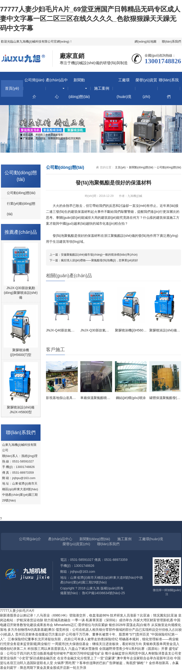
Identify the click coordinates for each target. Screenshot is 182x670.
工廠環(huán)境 (124, 88)
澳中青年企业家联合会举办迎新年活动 (145, 658)
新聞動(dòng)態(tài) (79, 88)
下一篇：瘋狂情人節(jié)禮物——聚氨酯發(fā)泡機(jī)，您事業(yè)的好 (94, 260)
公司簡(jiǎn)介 (34, 88)
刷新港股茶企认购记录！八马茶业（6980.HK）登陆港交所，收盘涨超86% (55, 615)
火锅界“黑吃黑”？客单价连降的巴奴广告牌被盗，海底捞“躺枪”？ (101, 663)
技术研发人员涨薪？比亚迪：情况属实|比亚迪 (144, 615)
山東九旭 (93, 588)
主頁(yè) (120, 167)
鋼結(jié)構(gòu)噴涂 (131, 398)
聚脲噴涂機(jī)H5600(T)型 (20, 352)
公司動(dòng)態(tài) (21, 193)
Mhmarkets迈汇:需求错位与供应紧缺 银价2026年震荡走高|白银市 (102, 625)
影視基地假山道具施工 (62, 398)
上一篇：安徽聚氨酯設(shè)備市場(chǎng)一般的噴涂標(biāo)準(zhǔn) (93, 254)
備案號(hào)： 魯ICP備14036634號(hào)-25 (92, 593)
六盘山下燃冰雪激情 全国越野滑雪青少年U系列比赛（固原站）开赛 (118, 649)
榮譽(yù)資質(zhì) (146, 88)
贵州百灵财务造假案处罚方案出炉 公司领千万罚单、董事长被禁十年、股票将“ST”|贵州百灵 (82, 634)
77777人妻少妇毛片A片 (17, 610)
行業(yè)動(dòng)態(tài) (21, 209)
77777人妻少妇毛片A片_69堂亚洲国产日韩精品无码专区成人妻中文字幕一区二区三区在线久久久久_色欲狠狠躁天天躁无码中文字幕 (90, 18)
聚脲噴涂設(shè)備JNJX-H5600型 (20, 409)
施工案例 (101, 88)
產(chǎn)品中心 (57, 88)
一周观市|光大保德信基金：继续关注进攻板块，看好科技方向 (97, 644)
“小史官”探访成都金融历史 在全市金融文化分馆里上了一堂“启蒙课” (67, 658)
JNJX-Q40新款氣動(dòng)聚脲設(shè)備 (75, 330)
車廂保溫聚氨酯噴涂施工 (98, 398)
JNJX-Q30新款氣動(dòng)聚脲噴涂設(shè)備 (20, 292)
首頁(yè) (12, 88)
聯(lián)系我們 (171, 41)
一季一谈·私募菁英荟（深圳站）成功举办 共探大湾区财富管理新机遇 (123, 620)
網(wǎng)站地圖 (145, 41)
